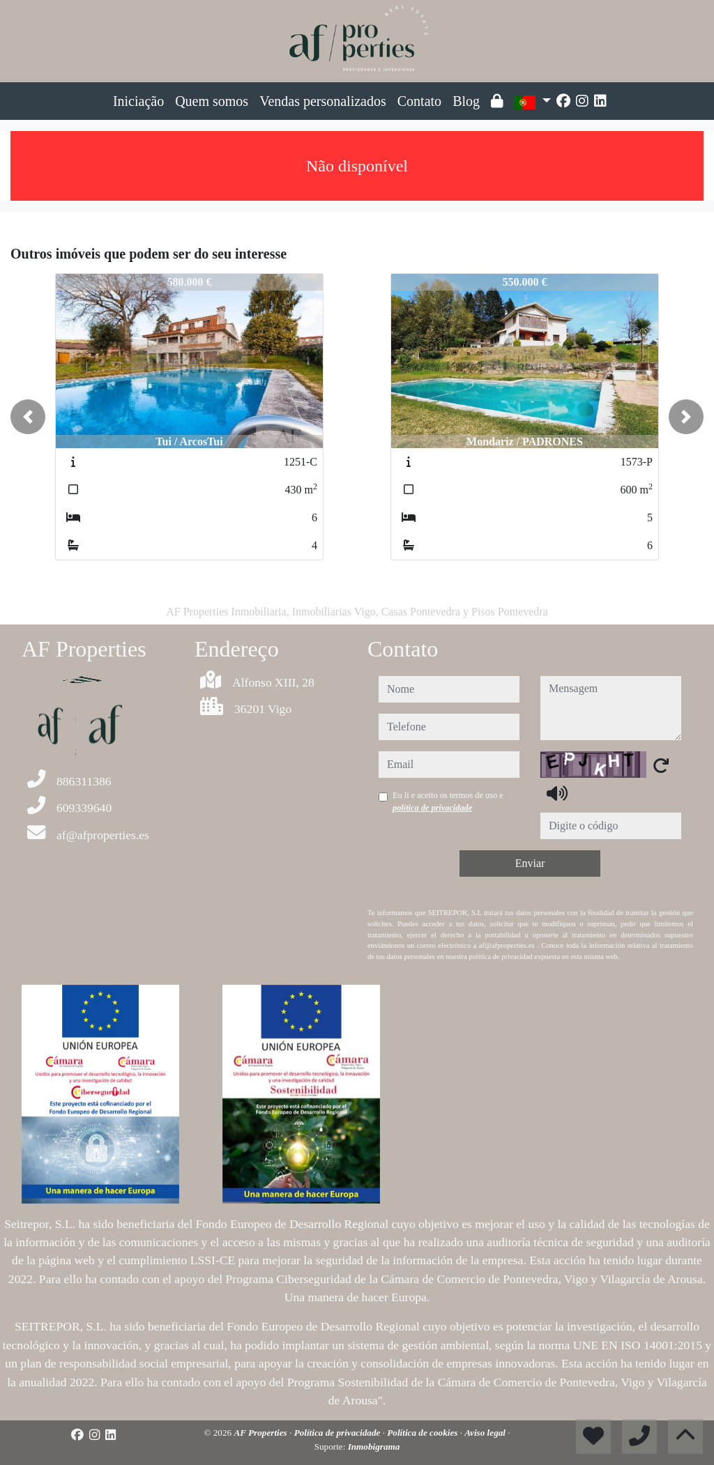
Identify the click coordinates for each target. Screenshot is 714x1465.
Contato (419, 101)
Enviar (530, 863)
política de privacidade (432, 808)
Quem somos (211, 101)
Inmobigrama (374, 1446)
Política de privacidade (338, 1432)
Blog (466, 101)
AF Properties (261, 1432)
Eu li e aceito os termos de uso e (448, 801)
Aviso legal (486, 1432)
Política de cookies (423, 1432)
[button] (27, 416)
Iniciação (138, 101)
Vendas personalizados (322, 101)
